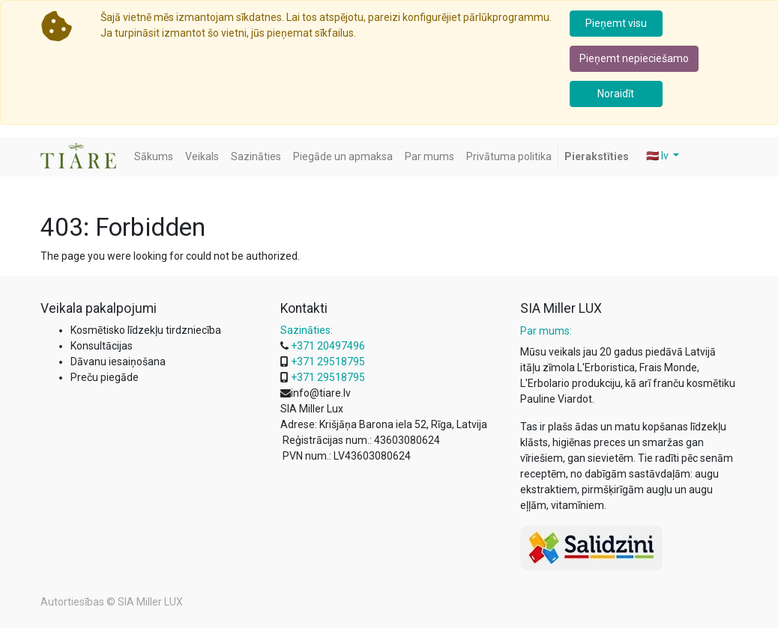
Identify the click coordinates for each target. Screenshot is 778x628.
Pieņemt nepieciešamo (634, 58)
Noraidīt (615, 94)
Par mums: (546, 331)
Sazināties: (306, 330)
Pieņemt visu (616, 23)
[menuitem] (153, 157)
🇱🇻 (658, 156)
